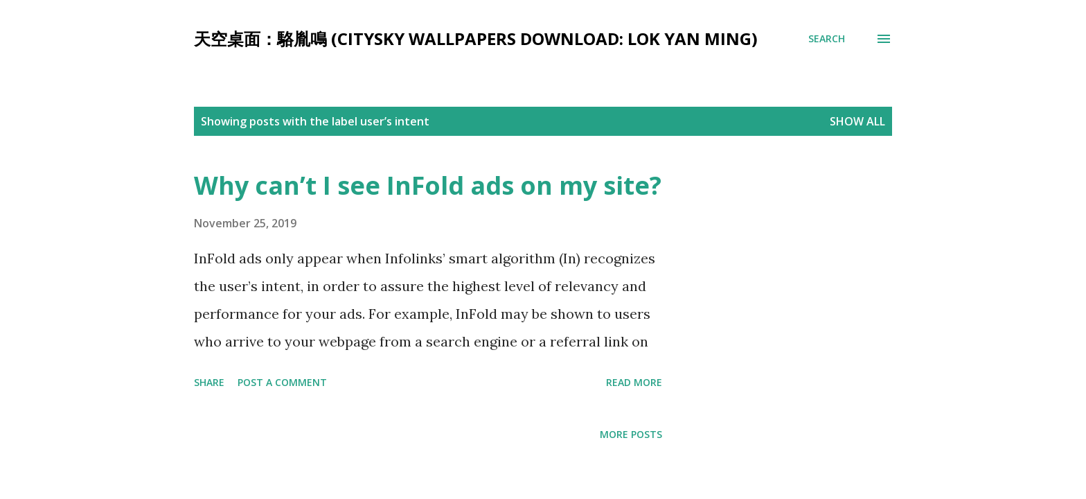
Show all (857, 121)
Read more (634, 382)
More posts (631, 434)
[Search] (826, 38)
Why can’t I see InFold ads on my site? (427, 185)
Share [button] (209, 382)
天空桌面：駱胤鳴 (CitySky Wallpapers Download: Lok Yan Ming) (476, 38)
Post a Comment (282, 382)
